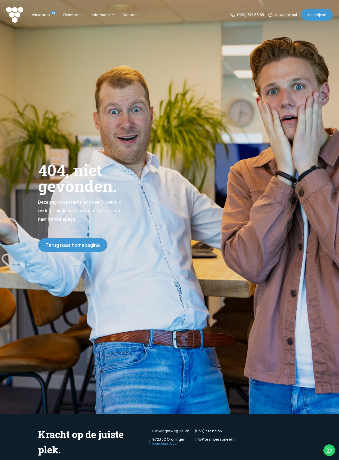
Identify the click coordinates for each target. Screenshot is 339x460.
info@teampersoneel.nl (215, 439)
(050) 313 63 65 (247, 14)
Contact (129, 15)
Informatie (103, 15)
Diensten (73, 15)
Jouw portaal (282, 14)
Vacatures (43, 15)
